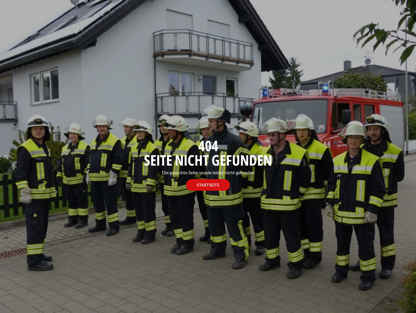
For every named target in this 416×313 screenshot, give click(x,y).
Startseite (208, 185)
